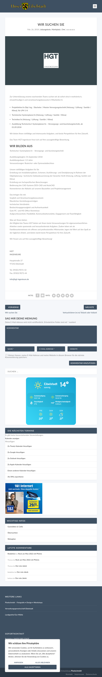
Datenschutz (91, 674)
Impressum (79, 674)
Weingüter (12, 539)
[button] (10, 441)
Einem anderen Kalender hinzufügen (21, 471)
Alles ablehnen (42, 662)
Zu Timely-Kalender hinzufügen (20, 446)
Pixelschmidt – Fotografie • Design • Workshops (24, 602)
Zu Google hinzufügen (16, 452)
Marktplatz (56, 29)
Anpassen (18, 662)
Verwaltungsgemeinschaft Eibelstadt (19, 609)
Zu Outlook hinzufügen (16, 458)
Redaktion (11, 554)
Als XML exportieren (15, 477)
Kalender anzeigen (12, 438)
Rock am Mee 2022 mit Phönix (30, 554)
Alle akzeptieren (32, 667)
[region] (32, 655)
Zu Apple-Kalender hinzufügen (19, 464)
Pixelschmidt (76, 671)
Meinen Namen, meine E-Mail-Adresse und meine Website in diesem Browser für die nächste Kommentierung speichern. (44, 356)
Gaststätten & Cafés (15, 527)
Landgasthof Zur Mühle (14, 615)
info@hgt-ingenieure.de (19, 279)
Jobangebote (45, 29)
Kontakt (69, 674)
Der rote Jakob (21, 566)
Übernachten (13, 533)
